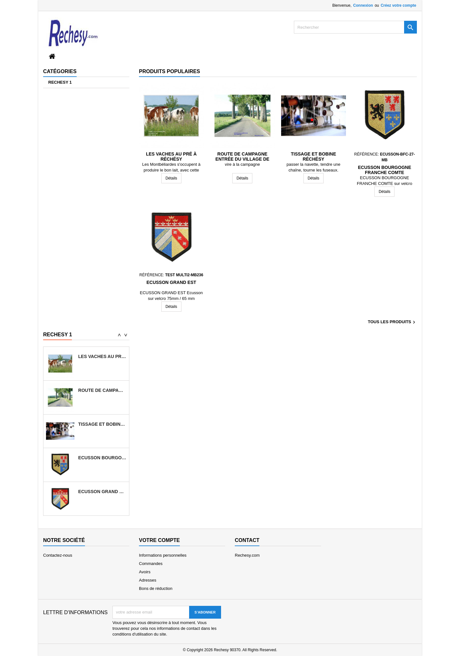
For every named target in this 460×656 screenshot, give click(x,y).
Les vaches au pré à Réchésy (171, 156)
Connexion (363, 5)
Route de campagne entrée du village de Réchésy (242, 159)
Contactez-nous (57, 555)
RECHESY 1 (60, 82)
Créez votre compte (398, 5)
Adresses (147, 580)
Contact (247, 540)
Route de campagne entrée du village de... (102, 390)
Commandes (151, 563)
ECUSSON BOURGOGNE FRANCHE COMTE (384, 170)
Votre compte (159, 540)
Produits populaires (169, 71)
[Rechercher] (355, 27)
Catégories (60, 71)
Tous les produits (392, 322)
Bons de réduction (155, 588)
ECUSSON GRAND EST (171, 282)
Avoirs (144, 571)
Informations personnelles (163, 555)
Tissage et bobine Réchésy (313, 156)
